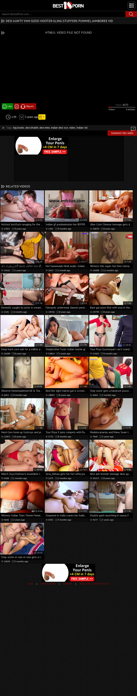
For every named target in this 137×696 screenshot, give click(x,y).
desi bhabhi (31, 127)
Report (30, 106)
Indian (79, 127)
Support (67, 583)
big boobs (18, 127)
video (72, 127)
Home (30, 583)
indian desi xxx (59, 127)
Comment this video (123, 132)
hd (86, 127)
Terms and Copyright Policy (94, 583)
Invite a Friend (48, 583)
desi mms (44, 127)
